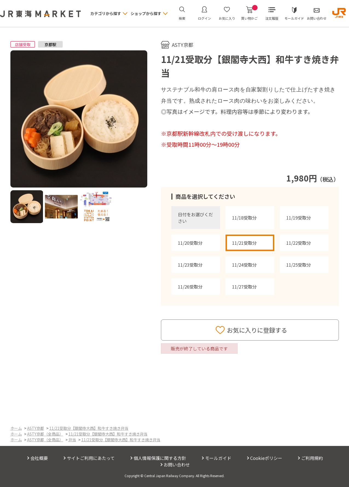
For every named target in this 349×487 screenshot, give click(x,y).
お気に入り (227, 18)
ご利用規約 (312, 458)
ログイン (204, 18)
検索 (182, 18)
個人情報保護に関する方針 (160, 458)
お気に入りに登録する (257, 329)
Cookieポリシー (266, 458)
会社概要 (39, 458)
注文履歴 (271, 18)
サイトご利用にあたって (91, 458)
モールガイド (294, 18)
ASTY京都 (182, 44)
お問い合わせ (317, 18)
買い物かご (249, 13)
